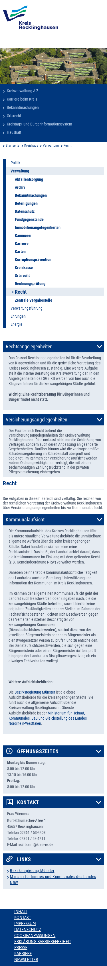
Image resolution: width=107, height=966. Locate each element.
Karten (20, 251)
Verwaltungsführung (27, 308)
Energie (17, 324)
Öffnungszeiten (38, 751)
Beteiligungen (26, 203)
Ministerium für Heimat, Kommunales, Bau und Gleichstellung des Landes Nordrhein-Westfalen (48, 718)
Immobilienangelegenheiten (37, 227)
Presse (20, 947)
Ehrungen (18, 316)
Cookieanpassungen (34, 935)
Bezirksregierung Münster (35, 692)
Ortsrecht (14, 115)
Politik (15, 162)
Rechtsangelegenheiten (29, 347)
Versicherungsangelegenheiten (36, 420)
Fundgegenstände (29, 219)
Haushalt (14, 132)
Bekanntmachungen (23, 107)
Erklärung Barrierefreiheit (42, 941)
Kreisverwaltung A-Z (22, 91)
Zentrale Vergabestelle (33, 300)
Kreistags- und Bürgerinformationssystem (39, 124)
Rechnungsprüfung (30, 283)
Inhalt (20, 911)
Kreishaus (31, 146)
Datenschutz (25, 211)
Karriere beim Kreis (22, 99)
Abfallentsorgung (29, 179)
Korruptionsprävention (33, 259)
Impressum (25, 923)
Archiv (20, 187)
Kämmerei (23, 235)
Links (24, 859)
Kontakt (28, 802)
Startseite (12, 146)
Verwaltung (51, 146)
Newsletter (26, 959)
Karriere (22, 243)
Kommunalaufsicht (25, 520)
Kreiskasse (24, 267)
